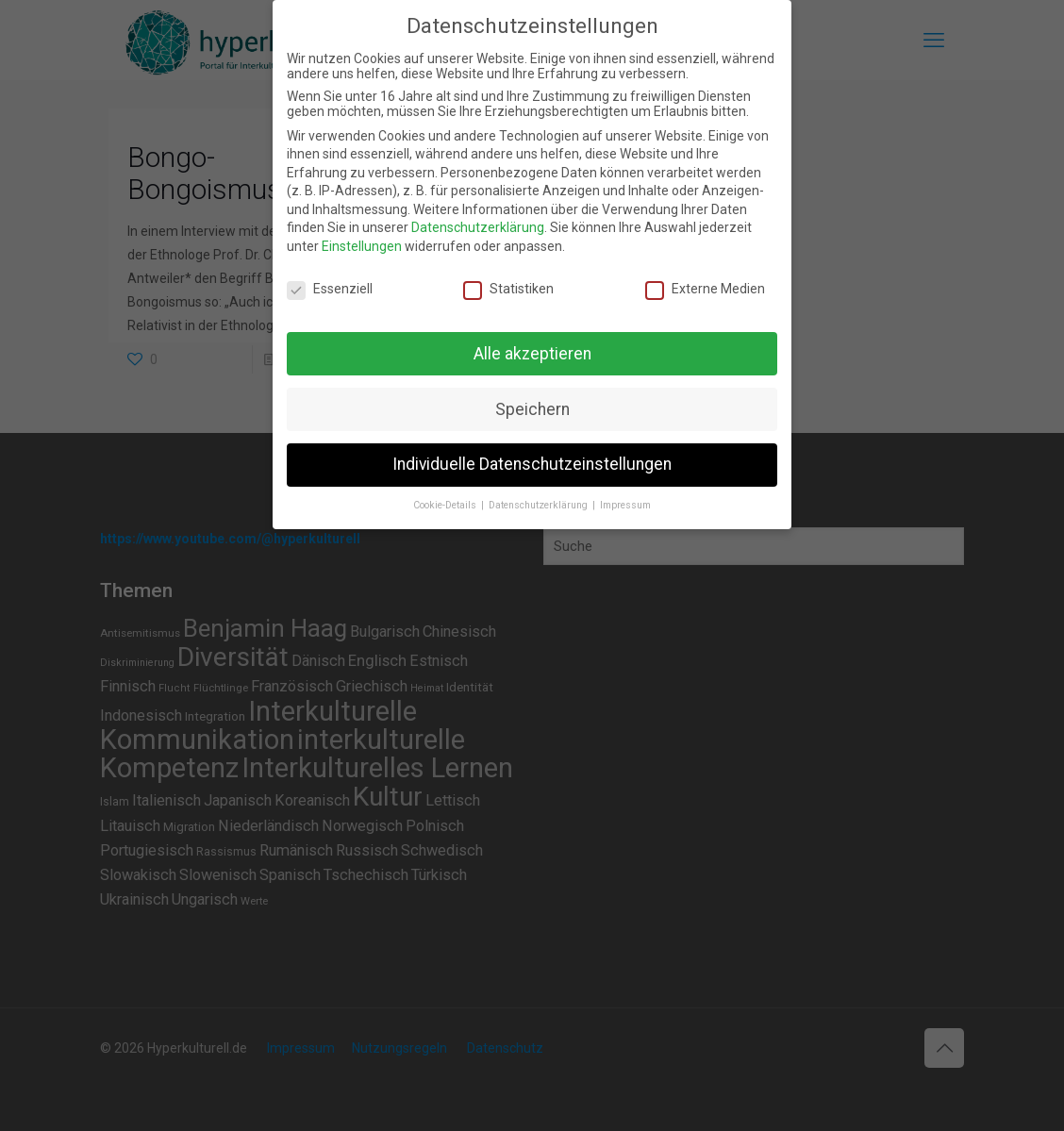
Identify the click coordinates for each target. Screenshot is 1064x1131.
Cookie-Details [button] (446, 505)
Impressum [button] (625, 505)
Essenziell (330, 288)
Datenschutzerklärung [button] (539, 505)
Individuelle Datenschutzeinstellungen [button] (532, 464)
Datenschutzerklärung (477, 227)
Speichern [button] (532, 409)
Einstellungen (362, 246)
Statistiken (508, 288)
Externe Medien (705, 288)
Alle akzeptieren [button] (532, 353)
